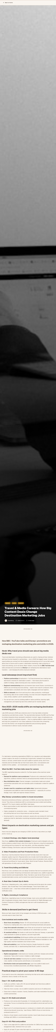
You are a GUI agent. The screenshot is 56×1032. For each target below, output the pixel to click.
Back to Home (8, 2)
